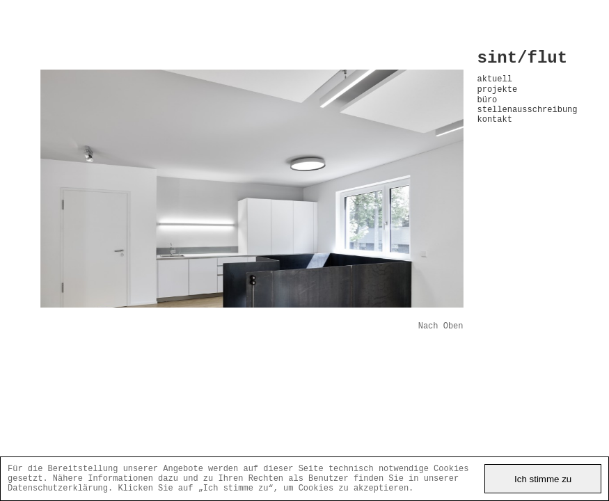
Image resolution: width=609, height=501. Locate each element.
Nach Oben (441, 327)
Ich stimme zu (542, 475)
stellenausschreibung (523, 121)
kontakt (494, 133)
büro (487, 110)
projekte (497, 97)
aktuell (494, 84)
